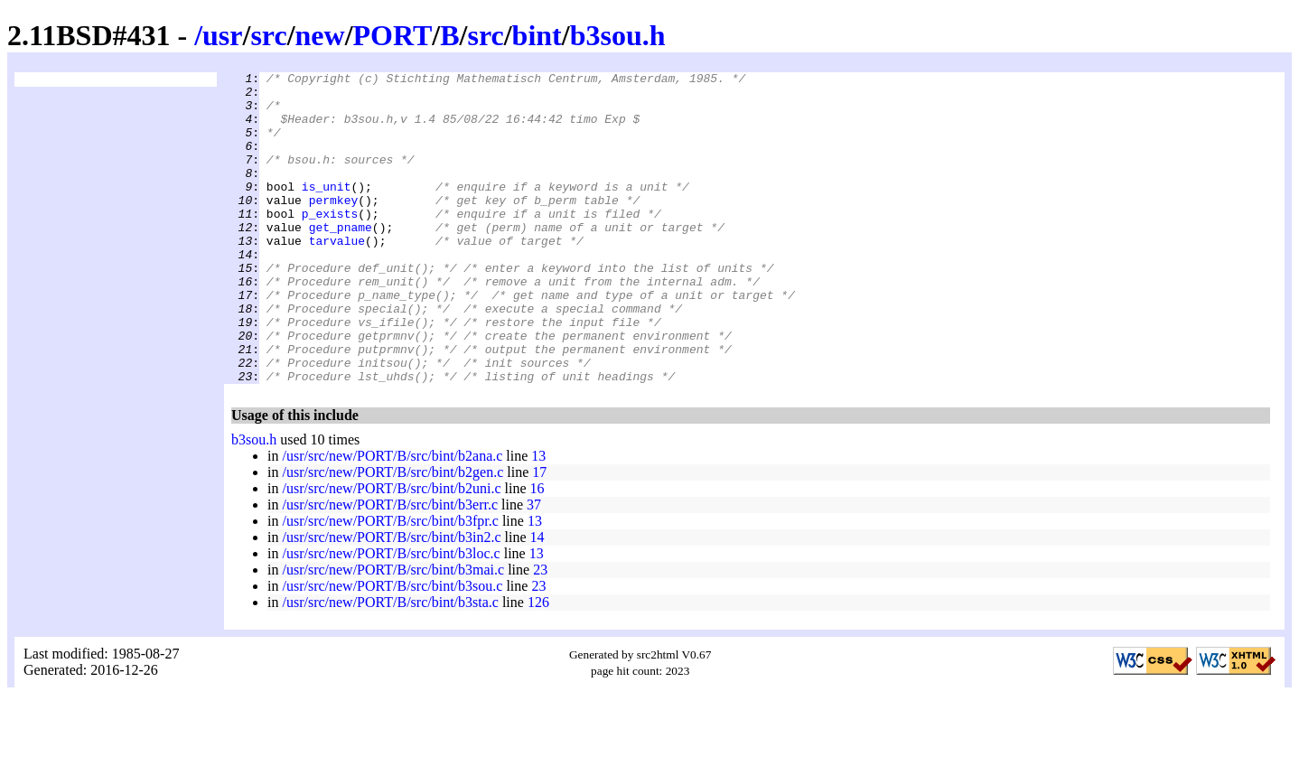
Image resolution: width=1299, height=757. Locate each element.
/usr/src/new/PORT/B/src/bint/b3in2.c (391, 599)
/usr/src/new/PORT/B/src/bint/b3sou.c (392, 648)
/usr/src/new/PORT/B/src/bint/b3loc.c (391, 615)
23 (540, 632)
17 (539, 534)
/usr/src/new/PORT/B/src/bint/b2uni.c (391, 550)
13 (538, 518)
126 (538, 664)
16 (537, 550)
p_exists (330, 243)
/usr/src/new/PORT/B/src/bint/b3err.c (390, 567)
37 (534, 567)
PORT (393, 35)
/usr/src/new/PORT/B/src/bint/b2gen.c (392, 534)
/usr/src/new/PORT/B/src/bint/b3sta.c (390, 664)
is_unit (326, 210)
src (268, 35)
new (320, 35)
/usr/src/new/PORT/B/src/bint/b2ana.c (392, 518)
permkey (334, 227)
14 (537, 599)
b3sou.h (618, 35)
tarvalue (337, 275)
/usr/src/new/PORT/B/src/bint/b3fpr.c (390, 583)
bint (537, 35)
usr (222, 35)
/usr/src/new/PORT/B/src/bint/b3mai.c (393, 632)
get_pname (340, 259)
